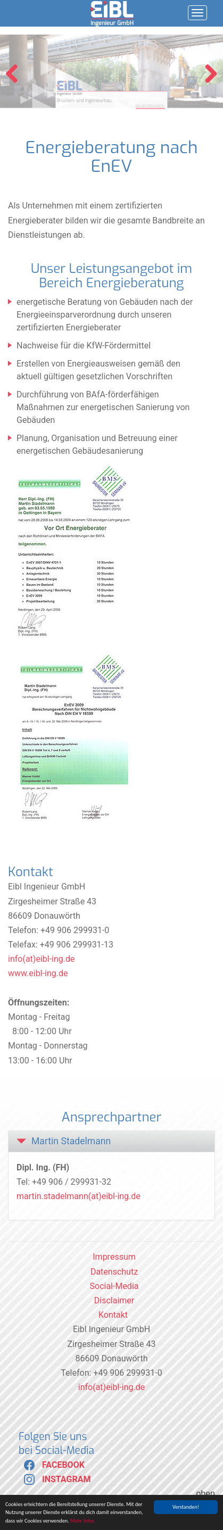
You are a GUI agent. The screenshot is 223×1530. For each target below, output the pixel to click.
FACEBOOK (52, 1465)
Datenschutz (114, 1272)
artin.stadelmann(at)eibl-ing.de (82, 1196)
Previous (16, 74)
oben (205, 1493)
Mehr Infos (82, 1521)
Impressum (114, 1257)
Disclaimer (114, 1300)
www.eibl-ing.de (38, 973)
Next (207, 74)
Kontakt (113, 1315)
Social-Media (114, 1286)
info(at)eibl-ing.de (41, 959)
